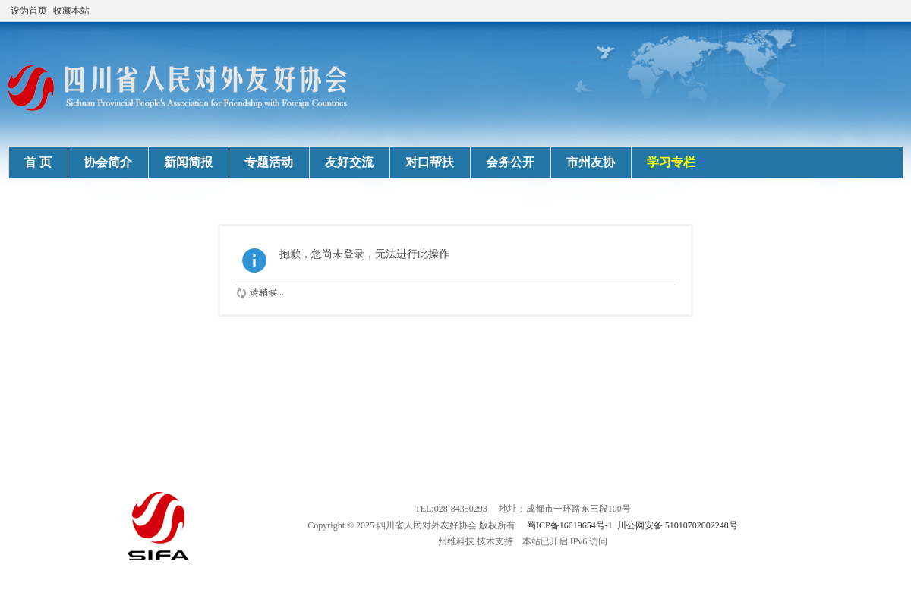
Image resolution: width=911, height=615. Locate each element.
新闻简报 (188, 162)
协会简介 (108, 162)
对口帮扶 (429, 162)
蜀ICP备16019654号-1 (570, 525)
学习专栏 (671, 162)
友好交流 (349, 162)
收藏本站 (71, 10)
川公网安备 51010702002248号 (677, 525)
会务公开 (510, 162)
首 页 (38, 162)
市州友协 (590, 162)
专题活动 (268, 162)
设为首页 (29, 10)
